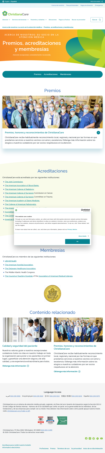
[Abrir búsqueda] (97, 19)
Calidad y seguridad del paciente (19, 346)
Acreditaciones (51, 74)
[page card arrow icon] (98, 132)
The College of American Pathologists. (20, 204)
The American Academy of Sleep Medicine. (22, 201)
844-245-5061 (15, 396)
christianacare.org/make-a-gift (18, 411)
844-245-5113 (55, 396)
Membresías (65, 74)
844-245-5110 (38, 396)
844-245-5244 (77, 396)
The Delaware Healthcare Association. (20, 268)
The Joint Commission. (14, 182)
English (7, 1)
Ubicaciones (53, 19)
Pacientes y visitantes (39, 19)
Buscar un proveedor (78, 19)
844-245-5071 (95, 396)
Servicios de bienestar (20, 19)
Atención (6, 19)
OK (78, 241)
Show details (82, 236)
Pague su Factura (64, 19)
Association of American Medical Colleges (56, 276)
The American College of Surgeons (19, 193)
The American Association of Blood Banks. (22, 185)
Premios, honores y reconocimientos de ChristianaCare (34, 132)
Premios (37, 74)
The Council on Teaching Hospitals (19, 276)
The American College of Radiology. (19, 189)
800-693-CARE (46, 430)
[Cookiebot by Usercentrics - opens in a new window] (82, 210)
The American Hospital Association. (19, 265)
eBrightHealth (10, 261)
